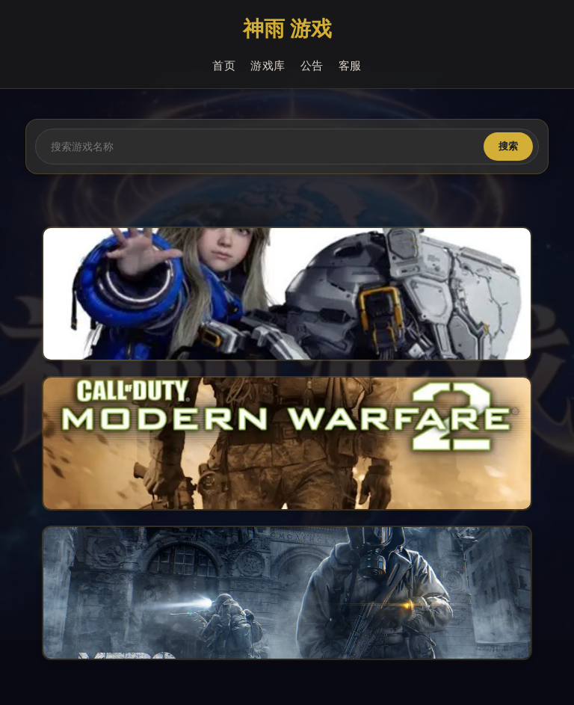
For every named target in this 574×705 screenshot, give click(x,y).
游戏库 (268, 66)
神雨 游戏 (287, 29)
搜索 (508, 146)
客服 (350, 66)
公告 (312, 66)
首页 (223, 66)
